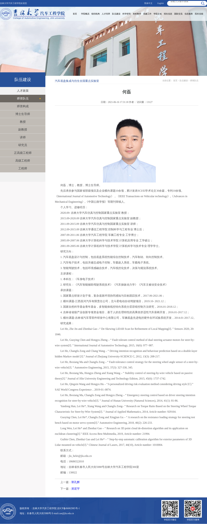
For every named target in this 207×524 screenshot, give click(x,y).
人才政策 (23, 90)
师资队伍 (23, 98)
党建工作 (147, 14)
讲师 (23, 137)
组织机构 (95, 14)
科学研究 (126, 14)
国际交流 (178, 14)
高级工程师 (22, 160)
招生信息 (168, 14)
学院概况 (85, 14)
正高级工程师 (23, 153)
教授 (23, 121)
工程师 (22, 168)
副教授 (22, 129)
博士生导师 (22, 114)
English (160, 3)
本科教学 (137, 14)
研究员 (22, 145)
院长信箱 (199, 14)
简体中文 (148, 3)
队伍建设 (116, 14)
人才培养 (106, 14)
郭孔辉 (75, 482)
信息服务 (189, 14)
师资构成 (23, 106)
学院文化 (158, 14)
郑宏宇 (75, 488)
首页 (75, 14)
